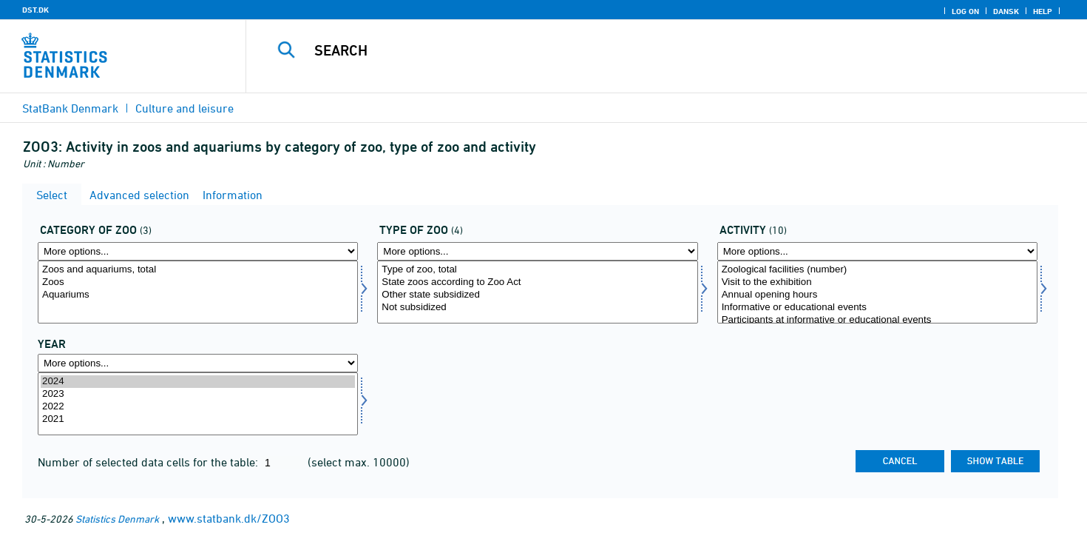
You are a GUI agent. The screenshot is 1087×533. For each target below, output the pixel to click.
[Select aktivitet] (877, 292)
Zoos (198, 282)
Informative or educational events (877, 307)
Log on (965, 11)
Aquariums (198, 295)
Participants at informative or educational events (877, 320)
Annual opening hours (877, 295)
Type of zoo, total (537, 270)
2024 (198, 381)
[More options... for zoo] (537, 251)
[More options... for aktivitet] (877, 251)
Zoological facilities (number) (877, 270)
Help (1042, 11)
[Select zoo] (537, 292)
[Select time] (198, 403)
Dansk (1006, 11)
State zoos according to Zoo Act (537, 282)
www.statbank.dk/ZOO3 (229, 518)
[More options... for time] (198, 363)
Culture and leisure (184, 108)
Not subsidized (537, 307)
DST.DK (35, 9)
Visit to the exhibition (877, 282)
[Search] (640, 50)
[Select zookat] (198, 292)
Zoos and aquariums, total (198, 270)
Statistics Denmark (117, 518)
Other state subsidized (537, 295)
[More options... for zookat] (198, 251)
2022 (198, 406)
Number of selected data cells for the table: (149, 462)
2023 (198, 394)
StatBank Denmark (70, 108)
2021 (198, 419)
